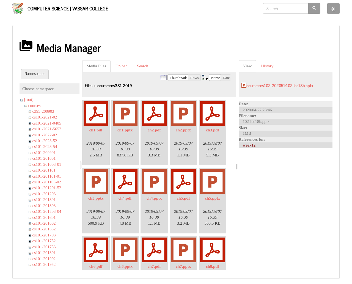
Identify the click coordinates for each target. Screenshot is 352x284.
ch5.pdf (183, 198)
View (247, 66)
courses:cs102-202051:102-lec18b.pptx (279, 85)
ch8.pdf (212, 266)
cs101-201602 (44, 223)
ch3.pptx (95, 198)
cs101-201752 (44, 241)
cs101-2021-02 (44, 117)
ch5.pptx (212, 198)
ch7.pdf (154, 266)
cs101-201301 (44, 199)
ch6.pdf (96, 266)
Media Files (96, 66)
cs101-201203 (44, 194)
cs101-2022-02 (44, 135)
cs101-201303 (44, 205)
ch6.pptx (125, 266)
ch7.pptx (183, 266)
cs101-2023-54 (44, 146)
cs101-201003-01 (46, 164)
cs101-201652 (44, 229)
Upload (122, 66)
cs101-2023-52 (44, 141)
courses (34, 105)
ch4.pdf (125, 198)
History (267, 66)
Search (142, 66)
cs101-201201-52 (46, 188)
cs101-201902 (44, 259)
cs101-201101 (44, 170)
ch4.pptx (154, 198)
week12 (249, 145)
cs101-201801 (44, 252)
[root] (29, 99)
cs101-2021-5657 (46, 129)
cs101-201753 (44, 247)
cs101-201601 (44, 217)
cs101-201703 (44, 235)
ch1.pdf (96, 130)
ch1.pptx (125, 130)
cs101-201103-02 (46, 182)
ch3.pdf (212, 130)
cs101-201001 (44, 158)
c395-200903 (43, 111)
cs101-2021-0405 (46, 123)
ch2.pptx (183, 130)
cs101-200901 (44, 152)
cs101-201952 (44, 264)
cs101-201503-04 (46, 211)
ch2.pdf (154, 130)
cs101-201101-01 (46, 176)
